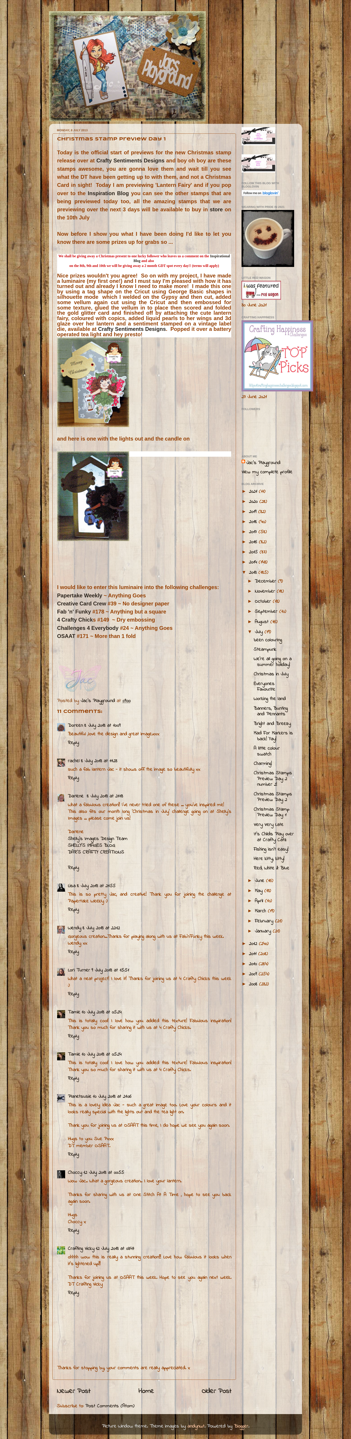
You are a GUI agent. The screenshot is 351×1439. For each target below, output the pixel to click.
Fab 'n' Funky (74, 612)
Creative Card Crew (81, 603)
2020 (254, 501)
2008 (254, 984)
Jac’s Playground (263, 463)
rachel (73, 761)
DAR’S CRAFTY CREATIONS (96, 852)
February (265, 921)
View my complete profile (267, 472)
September (267, 611)
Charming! (263, 763)
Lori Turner (79, 970)
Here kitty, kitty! (269, 859)
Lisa (71, 886)
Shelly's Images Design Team (97, 839)
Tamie (74, 1012)
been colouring (268, 640)
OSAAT (66, 636)
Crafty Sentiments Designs (130, 160)
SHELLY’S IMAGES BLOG (91, 845)
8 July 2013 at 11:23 (99, 761)
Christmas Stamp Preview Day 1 (271, 812)
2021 (254, 491)
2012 (254, 944)
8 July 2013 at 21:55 (96, 886)
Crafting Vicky (81, 1248)
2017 (253, 532)
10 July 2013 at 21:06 (112, 1096)
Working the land (270, 699)
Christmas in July (271, 674)
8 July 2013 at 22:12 (101, 928)
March (261, 911)
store (216, 209)
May (259, 891)
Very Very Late (268, 824)
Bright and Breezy (272, 723)
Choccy (75, 1172)
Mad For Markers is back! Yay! (273, 736)
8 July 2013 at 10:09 (102, 725)
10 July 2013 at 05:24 (101, 1012)
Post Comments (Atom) (109, 1406)
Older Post (216, 1391)
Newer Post (73, 1391)
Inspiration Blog (108, 193)
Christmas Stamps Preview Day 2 (273, 797)
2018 (254, 522)
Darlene (76, 796)
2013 (253, 572)
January (264, 931)
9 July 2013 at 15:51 (110, 970)
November (266, 591)
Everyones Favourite (264, 686)
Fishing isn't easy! (271, 849)
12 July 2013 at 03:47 (115, 1248)
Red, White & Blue (271, 868)
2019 (253, 511)
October (264, 601)
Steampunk (265, 649)
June (260, 880)
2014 (254, 562)
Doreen (75, 725)
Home (146, 1391)
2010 (254, 964)
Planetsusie (79, 1096)
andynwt (195, 1426)
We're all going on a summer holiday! (272, 661)
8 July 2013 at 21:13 (105, 796)
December (266, 581)
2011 (253, 954)
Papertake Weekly (80, 595)
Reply (73, 743)
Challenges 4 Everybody (88, 628)
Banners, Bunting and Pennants (271, 711)
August (262, 622)
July (259, 632)
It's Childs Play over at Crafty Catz (274, 837)
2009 (254, 974)
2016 (254, 542)
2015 (254, 552)
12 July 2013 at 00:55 (103, 1172)
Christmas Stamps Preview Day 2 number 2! (273, 779)
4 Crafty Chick (75, 620)
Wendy (74, 928)
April (260, 901)
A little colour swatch (267, 751)
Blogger (241, 1426)
